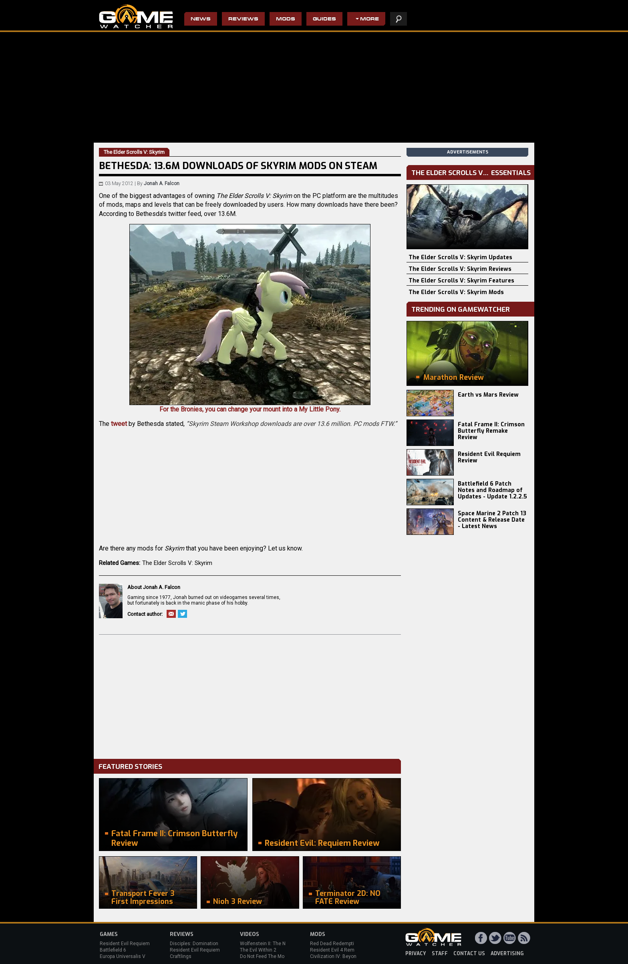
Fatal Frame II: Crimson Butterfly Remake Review (491, 431)
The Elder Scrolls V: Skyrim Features (461, 280)
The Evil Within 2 (258, 950)
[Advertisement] (250, 695)
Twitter (182, 614)
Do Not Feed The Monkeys (269, 956)
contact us (469, 953)
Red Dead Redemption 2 (337, 943)
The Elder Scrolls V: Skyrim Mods (456, 292)
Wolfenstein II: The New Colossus (277, 943)
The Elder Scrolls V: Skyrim (177, 563)
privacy (415, 953)
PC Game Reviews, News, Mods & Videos (136, 16)
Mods (285, 19)
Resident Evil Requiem (125, 943)
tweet (119, 424)
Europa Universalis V (122, 956)
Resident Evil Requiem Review (489, 457)
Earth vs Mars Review (488, 395)
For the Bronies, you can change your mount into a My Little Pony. (249, 318)
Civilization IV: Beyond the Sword (346, 956)
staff (440, 953)
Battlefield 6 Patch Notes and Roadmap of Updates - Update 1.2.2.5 (492, 490)
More (369, 19)
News (201, 19)
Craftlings (180, 956)
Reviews (243, 19)
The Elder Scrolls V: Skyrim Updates (460, 257)
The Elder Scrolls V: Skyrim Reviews (460, 269)
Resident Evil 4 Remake (336, 950)
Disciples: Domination (194, 943)
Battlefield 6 (113, 950)
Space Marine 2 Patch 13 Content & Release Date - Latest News (492, 520)
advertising (507, 953)
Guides (324, 19)
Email (171, 614)
